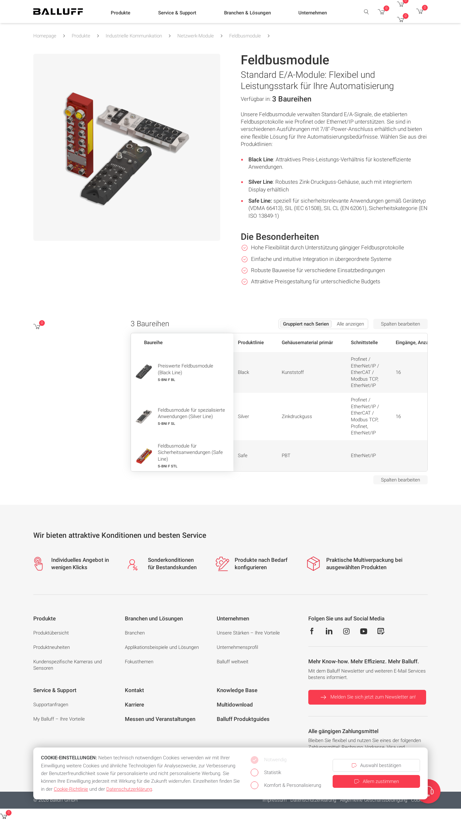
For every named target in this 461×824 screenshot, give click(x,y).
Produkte (81, 36)
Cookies (419, 800)
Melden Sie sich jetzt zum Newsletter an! (367, 697)
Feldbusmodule (245, 36)
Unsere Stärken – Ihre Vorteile (248, 633)
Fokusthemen (139, 662)
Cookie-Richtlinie (71, 789)
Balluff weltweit (232, 662)
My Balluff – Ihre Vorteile (59, 719)
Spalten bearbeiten (400, 324)
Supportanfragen (50, 704)
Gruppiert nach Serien (306, 324)
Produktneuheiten (51, 647)
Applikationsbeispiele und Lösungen (162, 647)
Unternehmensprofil (237, 647)
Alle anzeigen (350, 324)
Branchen (135, 633)
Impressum (275, 800)
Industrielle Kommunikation (134, 36)
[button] (120, 13)
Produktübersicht (51, 633)
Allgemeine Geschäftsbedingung (373, 800)
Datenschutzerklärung (313, 800)
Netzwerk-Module (195, 36)
